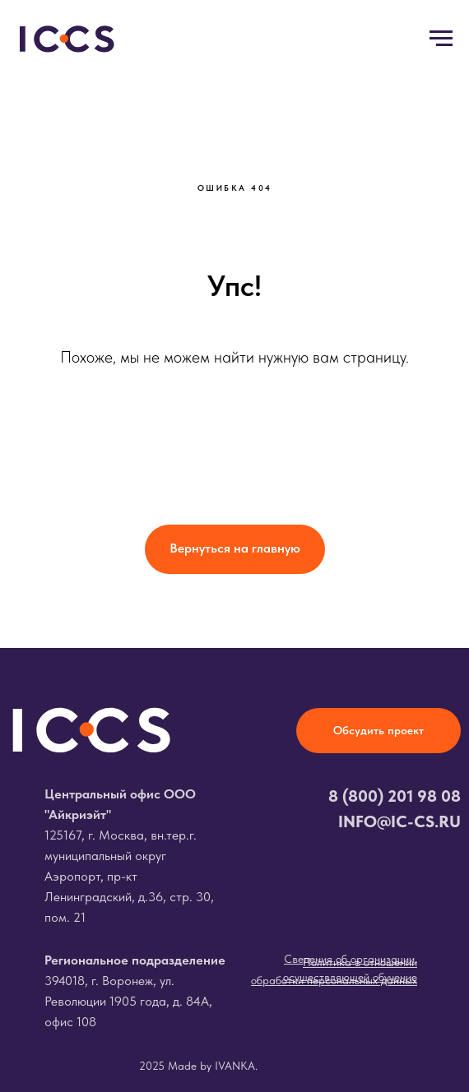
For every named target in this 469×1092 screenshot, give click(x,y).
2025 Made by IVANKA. (198, 1065)
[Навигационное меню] (441, 38)
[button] (378, 730)
